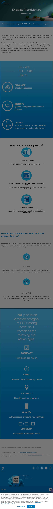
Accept (31, 506)
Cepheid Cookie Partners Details (8, 503)
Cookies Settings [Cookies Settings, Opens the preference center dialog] (21, 506)
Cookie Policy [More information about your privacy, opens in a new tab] (38, 502)
